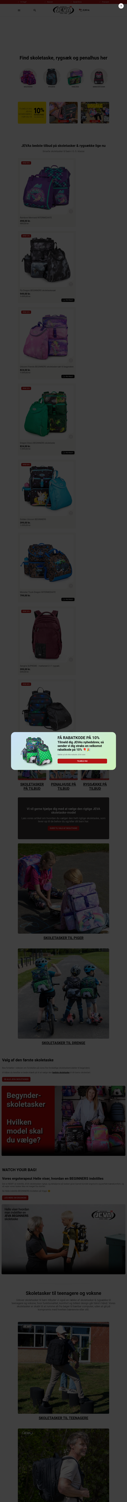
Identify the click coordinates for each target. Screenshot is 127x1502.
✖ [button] (121, 6)
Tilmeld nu (82, 761)
